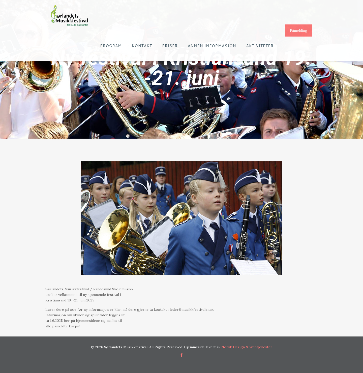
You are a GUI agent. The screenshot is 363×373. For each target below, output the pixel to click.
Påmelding (298, 30)
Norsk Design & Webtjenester (246, 347)
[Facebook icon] (182, 355)
